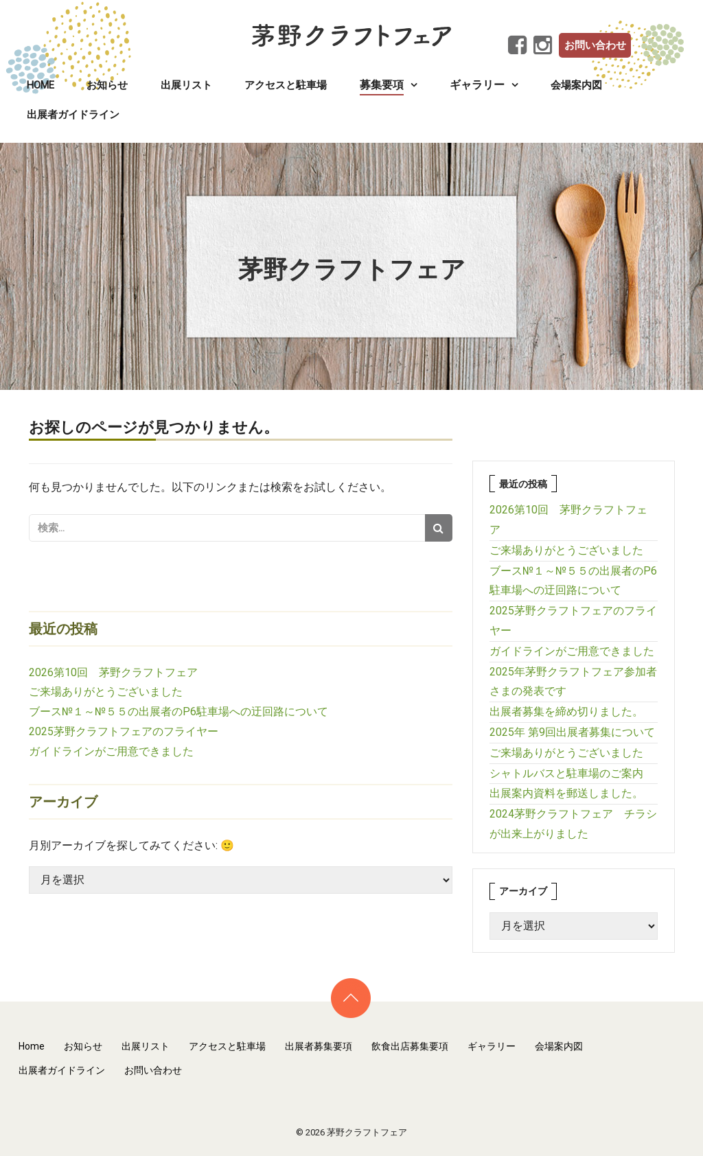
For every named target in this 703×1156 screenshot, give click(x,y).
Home (40, 85)
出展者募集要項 (318, 1046)
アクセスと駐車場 (285, 85)
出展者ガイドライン (73, 114)
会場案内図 (576, 85)
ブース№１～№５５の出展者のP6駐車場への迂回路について (178, 711)
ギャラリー (492, 1046)
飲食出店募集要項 (409, 1046)
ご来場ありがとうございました (106, 691)
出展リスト (186, 85)
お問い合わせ (595, 45)
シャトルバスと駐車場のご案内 (566, 773)
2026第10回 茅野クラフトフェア (113, 672)
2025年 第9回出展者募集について (572, 732)
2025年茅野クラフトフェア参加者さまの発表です (573, 681)
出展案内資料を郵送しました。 (566, 793)
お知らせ (107, 85)
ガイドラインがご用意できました (111, 751)
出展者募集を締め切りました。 (566, 711)
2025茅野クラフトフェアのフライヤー (123, 731)
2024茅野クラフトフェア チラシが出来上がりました (573, 823)
